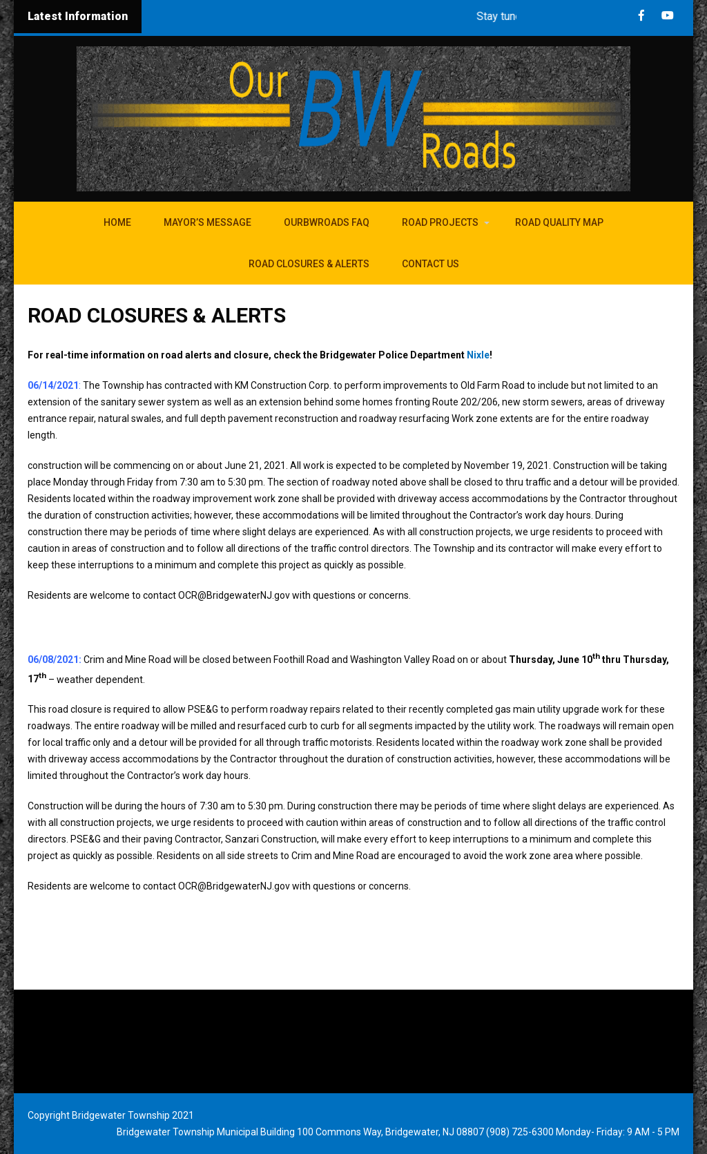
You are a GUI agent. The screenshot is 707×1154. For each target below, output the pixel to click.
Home (117, 222)
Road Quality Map (559, 222)
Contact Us (430, 263)
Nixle (478, 354)
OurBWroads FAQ (326, 222)
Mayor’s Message (207, 222)
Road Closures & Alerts (309, 263)
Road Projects (440, 222)
